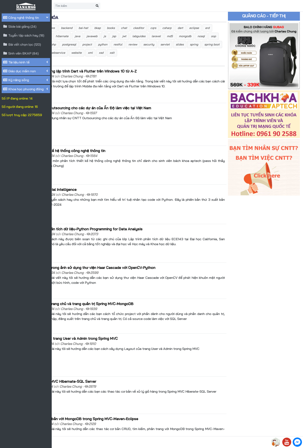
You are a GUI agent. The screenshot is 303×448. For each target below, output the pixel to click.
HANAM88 (89, 442)
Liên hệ (93, 6)
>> (129, 426)
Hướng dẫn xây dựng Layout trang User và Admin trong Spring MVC (112, 316)
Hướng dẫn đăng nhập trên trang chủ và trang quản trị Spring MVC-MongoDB (120, 285)
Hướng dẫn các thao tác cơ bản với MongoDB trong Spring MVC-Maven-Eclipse (122, 386)
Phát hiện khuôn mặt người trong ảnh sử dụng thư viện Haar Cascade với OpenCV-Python (131, 252)
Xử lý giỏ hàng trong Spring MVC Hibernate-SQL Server (101, 353)
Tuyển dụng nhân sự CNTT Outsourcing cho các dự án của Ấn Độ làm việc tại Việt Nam (129, 112)
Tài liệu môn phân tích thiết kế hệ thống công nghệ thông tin (106, 149)
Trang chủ (73, 6)
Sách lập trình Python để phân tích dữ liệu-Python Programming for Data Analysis (124, 218)
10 (110, 426)
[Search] (125, 6)
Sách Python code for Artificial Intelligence (91, 183)
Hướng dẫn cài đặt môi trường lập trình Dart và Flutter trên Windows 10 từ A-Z (121, 79)
